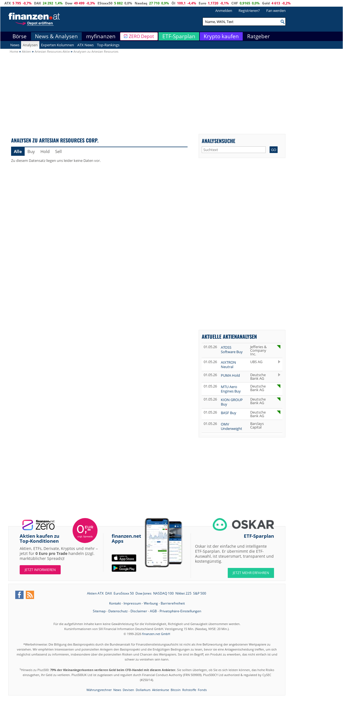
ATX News (85, 44)
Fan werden (276, 10)
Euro (202, 3)
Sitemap (99, 611)
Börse (19, 36)
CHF (234, 3)
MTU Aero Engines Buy (231, 389)
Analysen (30, 44)
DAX (37, 3)
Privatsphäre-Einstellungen (180, 611)
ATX (7, 3)
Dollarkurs (143, 690)
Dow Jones (143, 593)
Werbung (151, 603)
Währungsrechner (99, 690)
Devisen (128, 690)
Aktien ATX (95, 593)
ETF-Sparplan (178, 36)
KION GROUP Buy (232, 402)
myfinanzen (101, 36)
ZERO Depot (141, 36)
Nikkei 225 (183, 593)
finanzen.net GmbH (156, 634)
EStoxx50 (105, 3)
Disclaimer (138, 611)
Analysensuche (218, 140)
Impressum (132, 603)
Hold (45, 151)
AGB (153, 611)
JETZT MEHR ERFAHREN (251, 572)
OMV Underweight (231, 426)
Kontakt (115, 603)
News (14, 44)
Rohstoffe (189, 690)
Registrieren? (249, 10)
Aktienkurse (160, 690)
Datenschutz (118, 611)
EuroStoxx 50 (124, 593)
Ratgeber (258, 36)
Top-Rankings (108, 44)
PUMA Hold (230, 375)
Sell (58, 151)
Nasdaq (141, 3)
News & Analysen (56, 36)
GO (273, 149)
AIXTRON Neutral (228, 364)
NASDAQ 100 (163, 593)
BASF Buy (228, 412)
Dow (68, 3)
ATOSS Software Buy (232, 349)
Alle (18, 151)
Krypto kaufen (221, 36)
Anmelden (223, 10)
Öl (173, 3)
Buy (31, 151)
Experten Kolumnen (57, 44)
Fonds (202, 690)
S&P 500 (199, 593)
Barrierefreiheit (173, 603)
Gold (266, 3)
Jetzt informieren (40, 569)
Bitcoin (176, 690)
